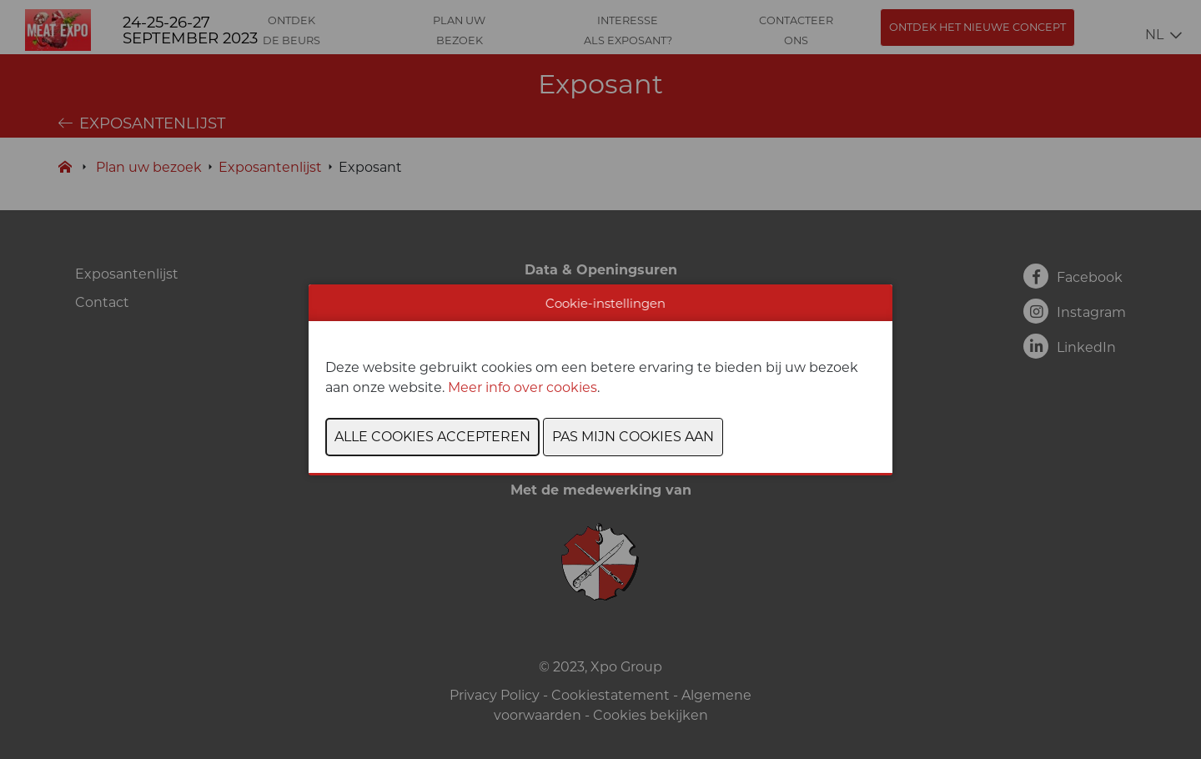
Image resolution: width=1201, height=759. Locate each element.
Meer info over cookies (522, 387)
